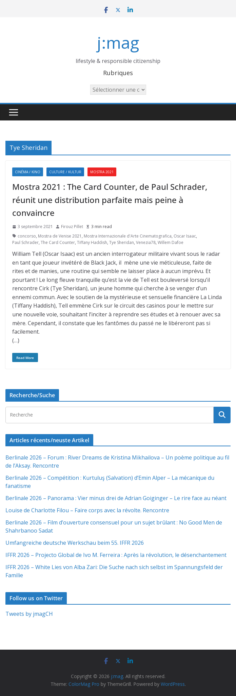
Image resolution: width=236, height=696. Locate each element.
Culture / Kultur (65, 172)
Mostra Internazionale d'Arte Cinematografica (128, 236)
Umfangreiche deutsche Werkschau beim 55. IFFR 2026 (74, 542)
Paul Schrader (25, 242)
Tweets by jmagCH (29, 614)
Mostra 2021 (102, 172)
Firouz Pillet (72, 226)
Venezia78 (146, 242)
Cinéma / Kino (27, 172)
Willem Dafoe (170, 242)
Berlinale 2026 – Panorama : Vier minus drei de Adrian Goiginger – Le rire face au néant (116, 498)
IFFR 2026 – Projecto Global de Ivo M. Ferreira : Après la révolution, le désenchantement (116, 555)
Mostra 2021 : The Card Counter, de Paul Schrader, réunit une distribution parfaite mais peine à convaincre (109, 199)
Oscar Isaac (185, 236)
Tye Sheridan (121, 242)
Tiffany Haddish (92, 242)
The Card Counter (58, 242)
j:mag (118, 42)
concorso (27, 236)
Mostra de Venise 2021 (60, 236)
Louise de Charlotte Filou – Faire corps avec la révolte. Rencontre (87, 510)
